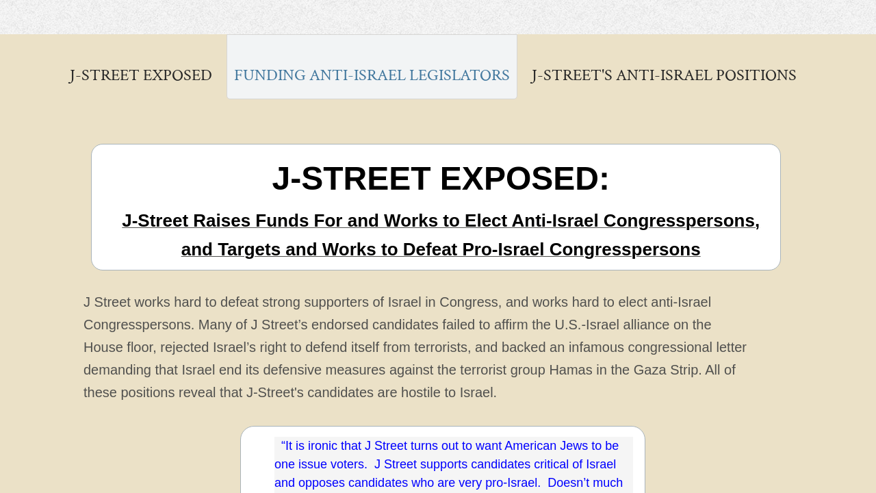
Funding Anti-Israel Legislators (372, 75)
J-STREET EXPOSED (141, 75)
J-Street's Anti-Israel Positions (664, 75)
